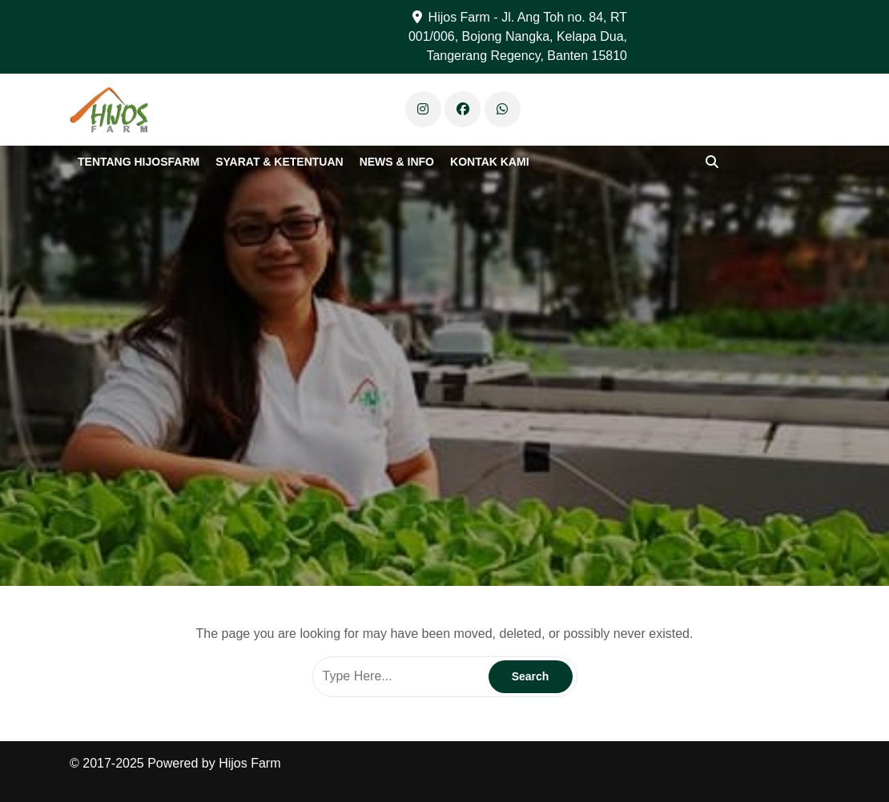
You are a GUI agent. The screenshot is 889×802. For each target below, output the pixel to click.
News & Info (397, 161)
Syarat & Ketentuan (279, 161)
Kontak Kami (489, 161)
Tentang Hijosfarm (138, 161)
